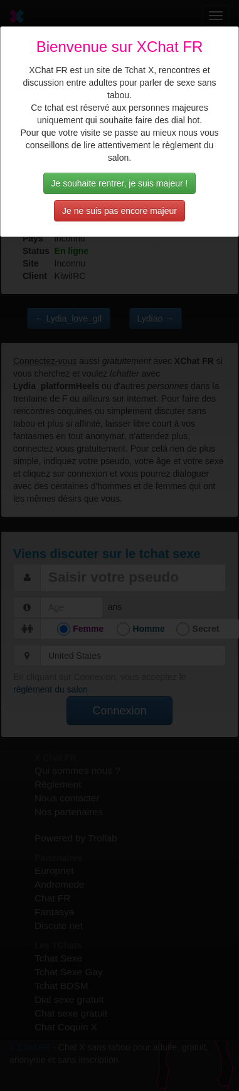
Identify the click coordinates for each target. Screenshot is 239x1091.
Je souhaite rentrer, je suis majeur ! (119, 183)
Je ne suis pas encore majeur (119, 211)
